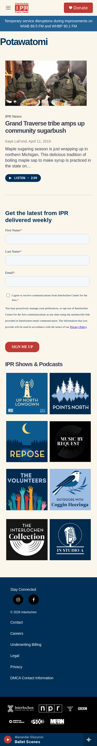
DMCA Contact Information (32, 678)
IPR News (13, 116)
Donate (80, 7)
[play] (8, 739)
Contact (16, 622)
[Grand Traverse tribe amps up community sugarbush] (46, 83)
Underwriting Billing (25, 645)
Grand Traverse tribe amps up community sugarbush (45, 127)
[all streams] (90, 739)
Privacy (16, 667)
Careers (16, 634)
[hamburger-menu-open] (8, 8)
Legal (14, 656)
